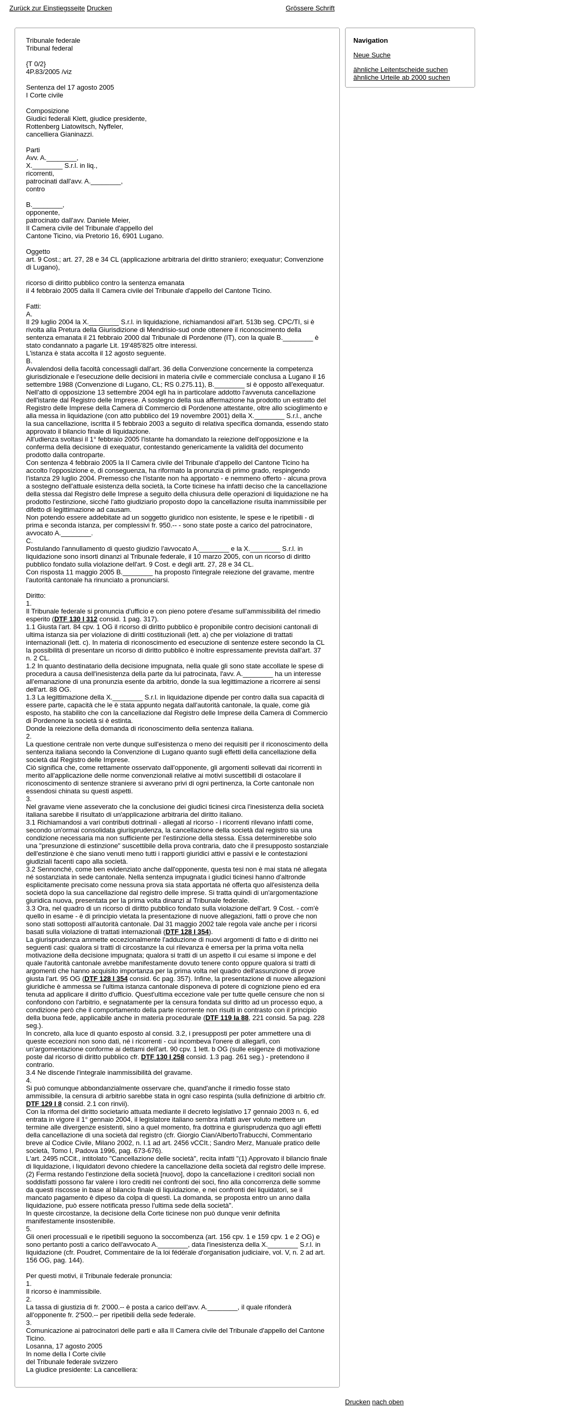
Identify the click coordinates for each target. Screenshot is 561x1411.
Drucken (99, 8)
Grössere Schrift (310, 8)
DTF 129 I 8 (44, 1104)
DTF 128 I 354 (187, 932)
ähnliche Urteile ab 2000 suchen (401, 77)
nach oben (388, 1402)
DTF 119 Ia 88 (227, 1018)
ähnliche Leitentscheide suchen (400, 69)
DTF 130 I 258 (162, 1057)
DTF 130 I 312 (75, 619)
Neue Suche (372, 55)
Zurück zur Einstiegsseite (47, 8)
